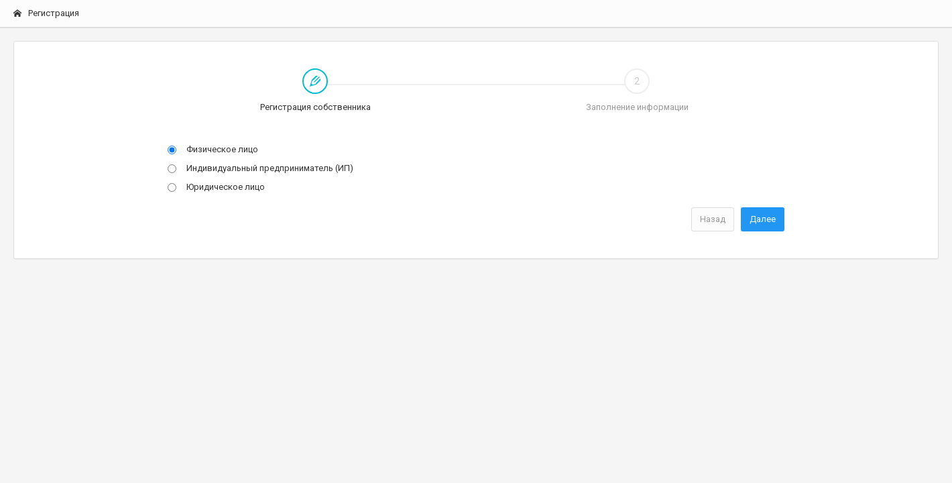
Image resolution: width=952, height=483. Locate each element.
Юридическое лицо (216, 187)
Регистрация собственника (262, 91)
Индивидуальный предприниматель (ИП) (260, 168)
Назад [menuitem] (712, 219)
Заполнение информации (637, 90)
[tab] (315, 91)
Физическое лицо (213, 149)
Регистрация (46, 13)
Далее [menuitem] (763, 219)
